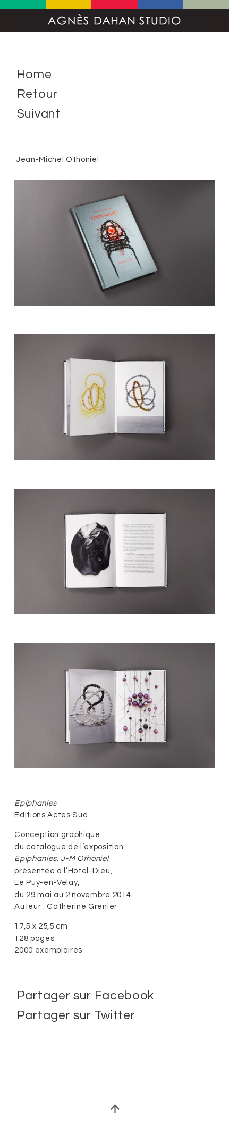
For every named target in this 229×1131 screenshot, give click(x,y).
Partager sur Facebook (85, 995)
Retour (37, 94)
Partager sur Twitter (76, 1015)
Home (34, 75)
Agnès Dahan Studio (114, 20)
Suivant (39, 114)
